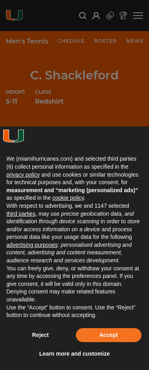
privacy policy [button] (23, 174)
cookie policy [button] (68, 198)
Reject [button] (40, 335)
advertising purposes (32, 245)
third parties (20, 214)
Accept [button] (108, 335)
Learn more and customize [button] (74, 353)
